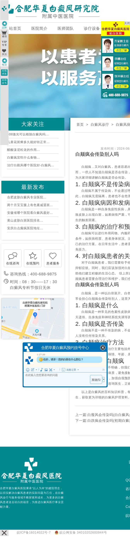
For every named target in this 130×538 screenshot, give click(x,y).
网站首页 (13, 28)
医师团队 (66, 28)
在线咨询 (12, 263)
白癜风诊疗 (100, 124)
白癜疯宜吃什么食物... (23, 157)
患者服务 (52, 263)
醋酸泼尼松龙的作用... (23, 149)
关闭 (127, 23)
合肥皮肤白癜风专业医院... (26, 197)
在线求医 (4, 72)
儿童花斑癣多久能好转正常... (28, 142)
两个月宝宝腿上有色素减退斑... (30, 205)
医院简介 (39, 28)
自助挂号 (4, 81)
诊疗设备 (92, 28)
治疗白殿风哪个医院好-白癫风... (30, 165)
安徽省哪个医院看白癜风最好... (30, 212)
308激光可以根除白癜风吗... (28, 134)
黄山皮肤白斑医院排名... (25, 220)
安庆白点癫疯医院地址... (25, 228)
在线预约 (32, 263)
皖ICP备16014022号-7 (34, 532)
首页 (80, 124)
